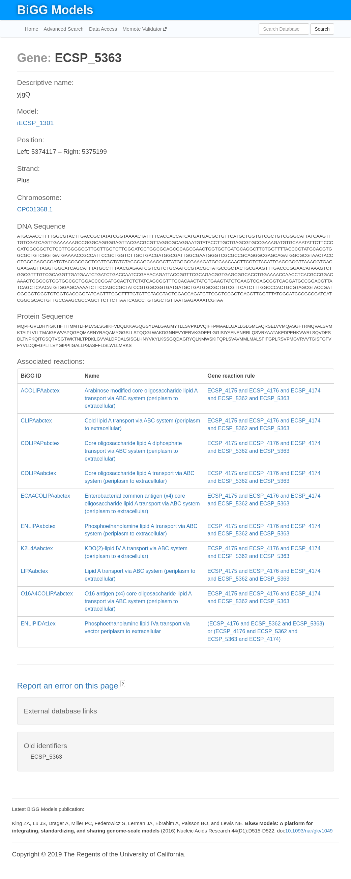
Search (322, 29)
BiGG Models (55, 10)
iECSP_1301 (35, 122)
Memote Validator (142, 29)
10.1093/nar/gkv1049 (309, 830)
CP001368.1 (35, 209)
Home (31, 29)
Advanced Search (64, 29)
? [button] (123, 684)
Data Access (103, 29)
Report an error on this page (69, 685)
